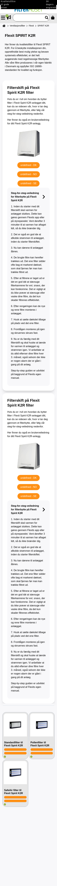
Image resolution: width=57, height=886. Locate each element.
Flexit (31, 25)
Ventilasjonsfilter (17, 25)
